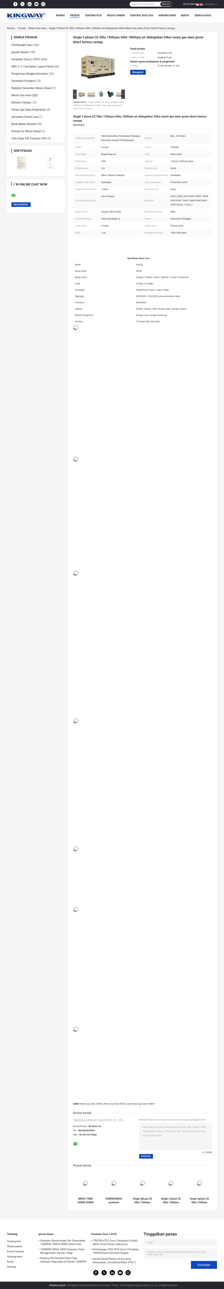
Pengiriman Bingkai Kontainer (29, 73)
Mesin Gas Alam (38, 28)
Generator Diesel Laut (24, 117)
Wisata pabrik (116, 15)
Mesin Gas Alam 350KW (91, 1104)
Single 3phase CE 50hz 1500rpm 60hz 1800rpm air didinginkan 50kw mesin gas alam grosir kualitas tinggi (199, 1200)
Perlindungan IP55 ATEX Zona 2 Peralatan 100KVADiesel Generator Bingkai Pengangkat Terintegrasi (116, 1251)
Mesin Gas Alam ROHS (114, 1104)
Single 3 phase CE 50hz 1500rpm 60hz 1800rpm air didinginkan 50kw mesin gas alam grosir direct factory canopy (98, 105)
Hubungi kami (167, 15)
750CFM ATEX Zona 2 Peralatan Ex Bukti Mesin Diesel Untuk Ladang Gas (115, 1242)
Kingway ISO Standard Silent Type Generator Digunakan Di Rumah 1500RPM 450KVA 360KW (63, 1260)
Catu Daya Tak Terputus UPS (29, 138)
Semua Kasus (202, 15)
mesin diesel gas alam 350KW (140, 1104)
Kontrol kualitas (141, 15)
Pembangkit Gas (21, 45)
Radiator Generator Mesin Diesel (31, 88)
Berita (185, 15)
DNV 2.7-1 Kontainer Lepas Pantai (32, 66)
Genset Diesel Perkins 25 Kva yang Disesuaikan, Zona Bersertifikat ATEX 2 (114, 1260)
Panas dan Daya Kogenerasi (28, 109)
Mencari (166, 4)
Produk (75, 15)
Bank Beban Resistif (23, 124)
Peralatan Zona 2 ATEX (25, 59)
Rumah (60, 15)
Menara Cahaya (21, 102)
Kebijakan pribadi (57, 1285)
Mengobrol (138, 72)
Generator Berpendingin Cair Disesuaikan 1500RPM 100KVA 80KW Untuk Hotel (62, 1242)
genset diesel (19, 52)
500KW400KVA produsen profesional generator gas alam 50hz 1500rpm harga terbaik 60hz (113, 1200)
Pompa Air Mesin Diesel (26, 131)
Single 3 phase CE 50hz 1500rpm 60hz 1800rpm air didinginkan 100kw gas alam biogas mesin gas (170, 1200)
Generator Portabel (23, 81)
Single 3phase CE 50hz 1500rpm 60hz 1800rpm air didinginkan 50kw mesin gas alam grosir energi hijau (142, 1200)
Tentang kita (93, 15)
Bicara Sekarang (190, 4)
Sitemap (11, 1266)
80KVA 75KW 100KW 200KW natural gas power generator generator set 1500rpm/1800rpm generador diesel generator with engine (85, 1200)
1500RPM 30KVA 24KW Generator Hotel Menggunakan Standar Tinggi (62, 1251)
